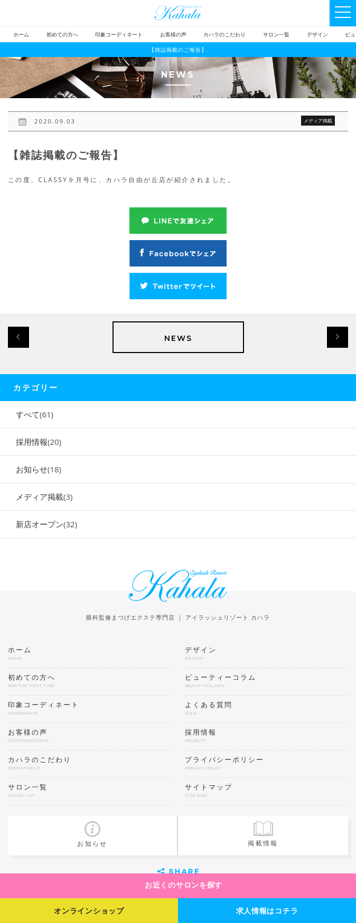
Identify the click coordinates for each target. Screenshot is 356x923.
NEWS (178, 338)
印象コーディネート (119, 34)
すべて (34, 414)
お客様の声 (173, 34)
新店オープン (46, 524)
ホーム (21, 34)
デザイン (317, 34)
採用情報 (38, 441)
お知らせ (38, 469)
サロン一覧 (276, 34)
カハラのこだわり (224, 34)
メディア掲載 (44, 496)
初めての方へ (62, 34)
